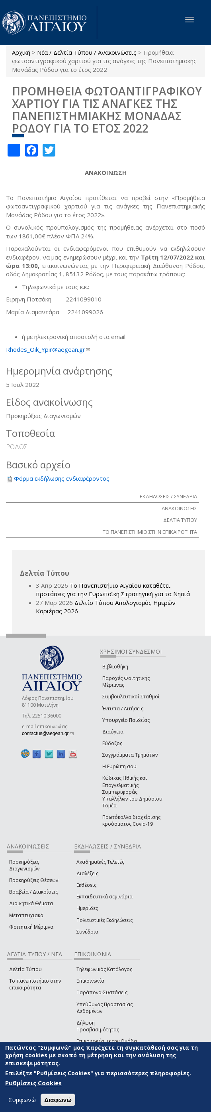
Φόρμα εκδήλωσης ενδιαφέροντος (61, 478)
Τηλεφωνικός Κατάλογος (104, 969)
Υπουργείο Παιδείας (126, 720)
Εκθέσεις (86, 885)
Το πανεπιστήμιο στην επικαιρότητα (35, 984)
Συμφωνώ (22, 1100)
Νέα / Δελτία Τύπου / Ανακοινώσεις (87, 52)
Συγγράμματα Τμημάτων (130, 754)
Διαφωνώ (58, 1099)
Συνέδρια (87, 931)
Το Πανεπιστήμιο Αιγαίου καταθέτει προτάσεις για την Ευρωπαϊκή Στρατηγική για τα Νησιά (113, 589)
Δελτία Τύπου (25, 969)
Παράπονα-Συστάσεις (101, 992)
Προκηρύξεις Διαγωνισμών (24, 865)
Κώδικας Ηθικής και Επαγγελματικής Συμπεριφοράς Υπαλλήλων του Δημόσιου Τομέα (132, 792)
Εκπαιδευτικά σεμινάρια (104, 896)
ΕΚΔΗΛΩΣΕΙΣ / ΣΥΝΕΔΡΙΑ (168, 496)
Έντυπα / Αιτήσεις (122, 708)
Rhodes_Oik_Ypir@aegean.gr (48, 349)
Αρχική (21, 52)
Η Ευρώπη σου (119, 766)
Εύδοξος (112, 743)
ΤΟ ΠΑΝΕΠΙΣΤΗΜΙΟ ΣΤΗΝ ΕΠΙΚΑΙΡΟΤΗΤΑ (150, 531)
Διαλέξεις (87, 873)
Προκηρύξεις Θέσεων (33, 880)
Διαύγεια (112, 731)
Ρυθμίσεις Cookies (33, 1083)
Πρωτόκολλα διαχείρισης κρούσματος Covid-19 (131, 820)
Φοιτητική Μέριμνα (31, 927)
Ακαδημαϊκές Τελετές (100, 861)
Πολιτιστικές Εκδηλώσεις (104, 920)
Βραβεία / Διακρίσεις (33, 891)
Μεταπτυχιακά (26, 915)
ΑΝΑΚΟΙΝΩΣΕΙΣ (179, 508)
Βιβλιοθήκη (115, 666)
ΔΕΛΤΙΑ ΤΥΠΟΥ (180, 519)
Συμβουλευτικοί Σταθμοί (131, 696)
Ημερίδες (87, 908)
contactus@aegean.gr (48, 733)
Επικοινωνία (90, 980)
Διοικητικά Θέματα (31, 903)
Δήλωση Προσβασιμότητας (97, 1026)
